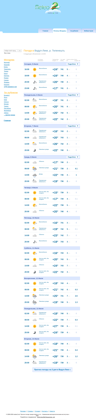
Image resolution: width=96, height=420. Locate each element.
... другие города (9, 115)
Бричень (6, 76)
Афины (6, 113)
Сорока (6, 80)
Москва (6, 104)
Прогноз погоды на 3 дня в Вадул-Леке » (52, 370)
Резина (6, 78)
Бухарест (7, 95)
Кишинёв (7, 65)
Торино (6, 106)
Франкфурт (7, 110)
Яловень (6, 82)
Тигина (6, 71)
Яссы (5, 97)
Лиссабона (7, 108)
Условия (37, 411)
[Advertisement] (48, 392)
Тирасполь (7, 69)
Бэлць (6, 67)
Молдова (7, 62)
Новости (52, 411)
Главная (7, 120)
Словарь (30, 411)
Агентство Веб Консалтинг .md (46, 417)
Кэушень (6, 84)
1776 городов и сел (10, 87)
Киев (5, 100)
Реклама (23, 411)
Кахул (6, 73)
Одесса (6, 102)
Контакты (45, 411)
